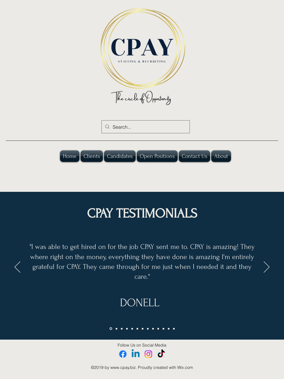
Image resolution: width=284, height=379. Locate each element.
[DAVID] (158, 328)
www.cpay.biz (123, 367)
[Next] (267, 267)
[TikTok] (161, 354)
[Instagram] (148, 354)
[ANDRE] (142, 328)
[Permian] (163, 328)
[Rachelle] (169, 328)
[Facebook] (123, 354)
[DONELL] (111, 328)
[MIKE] (132, 328)
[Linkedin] (136, 354)
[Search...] (145, 127)
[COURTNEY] (122, 328)
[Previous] (17, 267)
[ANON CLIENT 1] (127, 328)
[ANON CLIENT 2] (148, 328)
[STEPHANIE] (153, 328)
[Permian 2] (174, 328)
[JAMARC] (116, 328)
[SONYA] (137, 328)
